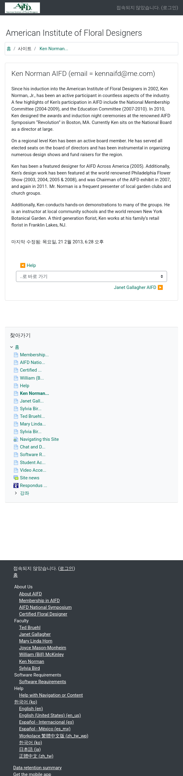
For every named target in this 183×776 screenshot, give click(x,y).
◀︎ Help (28, 265)
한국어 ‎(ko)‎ (25, 702)
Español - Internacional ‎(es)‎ (46, 722)
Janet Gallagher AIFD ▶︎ (138, 287)
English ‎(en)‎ (31, 708)
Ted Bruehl (30, 627)
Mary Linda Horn (35, 641)
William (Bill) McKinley (41, 654)
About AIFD (30, 594)
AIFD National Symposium (45, 607)
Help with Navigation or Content (51, 695)
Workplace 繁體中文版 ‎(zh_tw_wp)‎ (53, 736)
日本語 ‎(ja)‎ (30, 749)
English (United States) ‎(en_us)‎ (50, 715)
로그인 (170, 7)
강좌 (24, 493)
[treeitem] (91, 347)
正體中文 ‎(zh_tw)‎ (36, 756)
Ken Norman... (54, 48)
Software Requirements (42, 681)
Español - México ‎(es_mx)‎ (44, 729)
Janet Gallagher (35, 634)
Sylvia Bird (29, 668)
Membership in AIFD (39, 600)
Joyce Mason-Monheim (42, 647)
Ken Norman (31, 661)
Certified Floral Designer (43, 614)
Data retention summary (37, 767)
